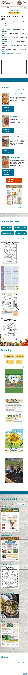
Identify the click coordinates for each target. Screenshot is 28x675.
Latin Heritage (6, 507)
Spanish (20, 49)
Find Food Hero (6, 53)
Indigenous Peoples (7, 564)
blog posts (10, 45)
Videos (19, 362)
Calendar (10, 362)
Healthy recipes (6, 29)
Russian (3, 622)
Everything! (9, 356)
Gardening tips (6, 33)
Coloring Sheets (20, 228)
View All (17, 207)
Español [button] (11, 12)
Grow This (19, 356)
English (4, 51)
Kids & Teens (6, 228)
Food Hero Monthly (7, 41)
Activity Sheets (7, 233)
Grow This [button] (16, 12)
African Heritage (6, 536)
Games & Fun (21, 233)
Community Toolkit (14, 10)
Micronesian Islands (8, 593)
